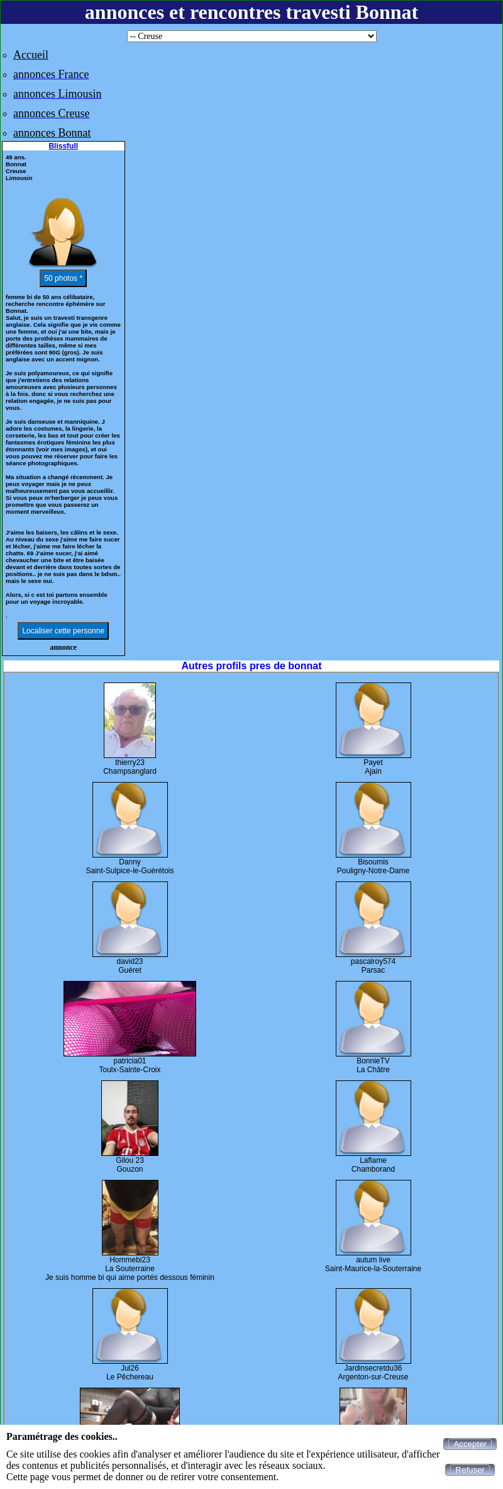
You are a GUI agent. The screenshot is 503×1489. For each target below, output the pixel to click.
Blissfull (63, 146)
